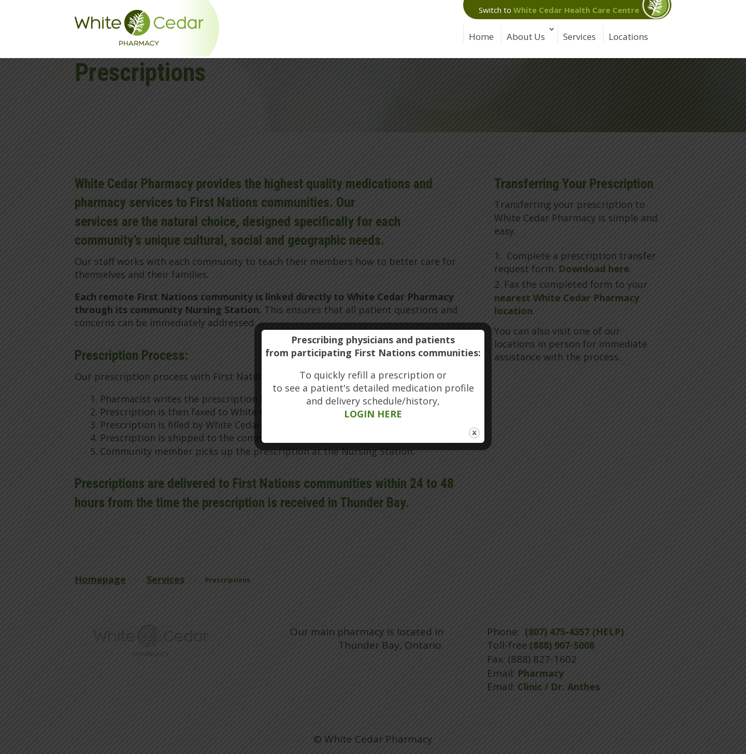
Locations (628, 37)
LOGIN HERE (373, 414)
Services (579, 37)
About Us (526, 37)
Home (481, 37)
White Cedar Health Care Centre (576, 10)
